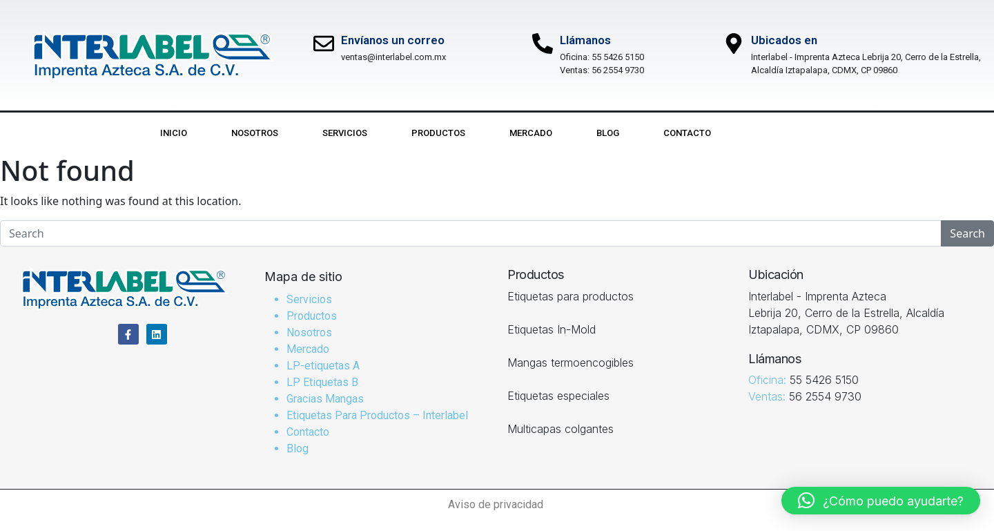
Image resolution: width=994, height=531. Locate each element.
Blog (607, 133)
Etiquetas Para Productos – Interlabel (377, 415)
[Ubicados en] (733, 43)
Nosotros (254, 133)
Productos (438, 133)
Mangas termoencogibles (570, 362)
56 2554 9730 (618, 70)
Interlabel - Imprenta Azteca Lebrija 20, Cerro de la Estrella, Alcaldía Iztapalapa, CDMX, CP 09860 (846, 312)
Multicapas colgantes (560, 429)
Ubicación (775, 274)
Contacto (687, 133)
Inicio (173, 133)
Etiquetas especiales (558, 396)
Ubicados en (784, 40)
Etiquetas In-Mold (551, 329)
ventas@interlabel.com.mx (393, 57)
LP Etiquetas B (322, 382)
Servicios (344, 133)
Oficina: (576, 57)
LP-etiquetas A (323, 365)
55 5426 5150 (618, 57)
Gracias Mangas (325, 398)
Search (967, 233)
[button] (880, 500)
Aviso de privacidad (497, 504)
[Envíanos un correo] (323, 43)
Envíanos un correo (393, 40)
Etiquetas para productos (570, 296)
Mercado (530, 133)
